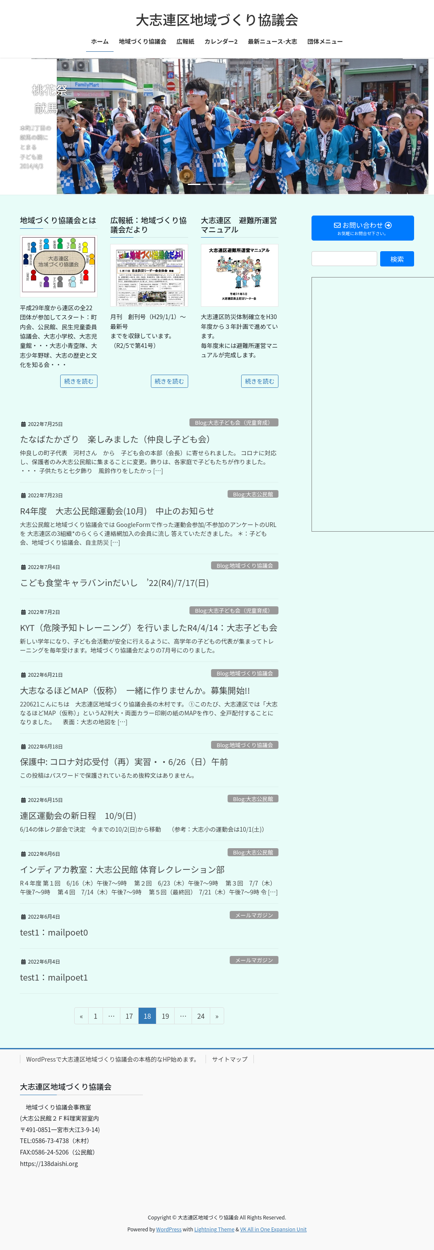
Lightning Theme (214, 1229)
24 (201, 1017)
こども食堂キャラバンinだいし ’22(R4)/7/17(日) (114, 582)
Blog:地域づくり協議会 (245, 565)
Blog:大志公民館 (253, 494)
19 (165, 1017)
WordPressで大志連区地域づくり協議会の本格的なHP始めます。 (113, 1059)
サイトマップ (230, 1059)
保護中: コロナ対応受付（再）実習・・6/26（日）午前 (124, 761)
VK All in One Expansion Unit (273, 1229)
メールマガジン (254, 915)
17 (129, 1017)
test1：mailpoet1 (54, 977)
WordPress (169, 1229)
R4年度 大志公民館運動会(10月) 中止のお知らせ (117, 510)
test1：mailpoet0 (54, 932)
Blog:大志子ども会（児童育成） (234, 422)
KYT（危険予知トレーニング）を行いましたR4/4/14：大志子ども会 (149, 627)
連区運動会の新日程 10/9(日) (78, 815)
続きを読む (79, 381)
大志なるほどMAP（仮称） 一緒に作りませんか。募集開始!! (135, 690)
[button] (32, 126)
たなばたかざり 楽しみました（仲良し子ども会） (117, 439)
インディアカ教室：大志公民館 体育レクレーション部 (122, 869)
